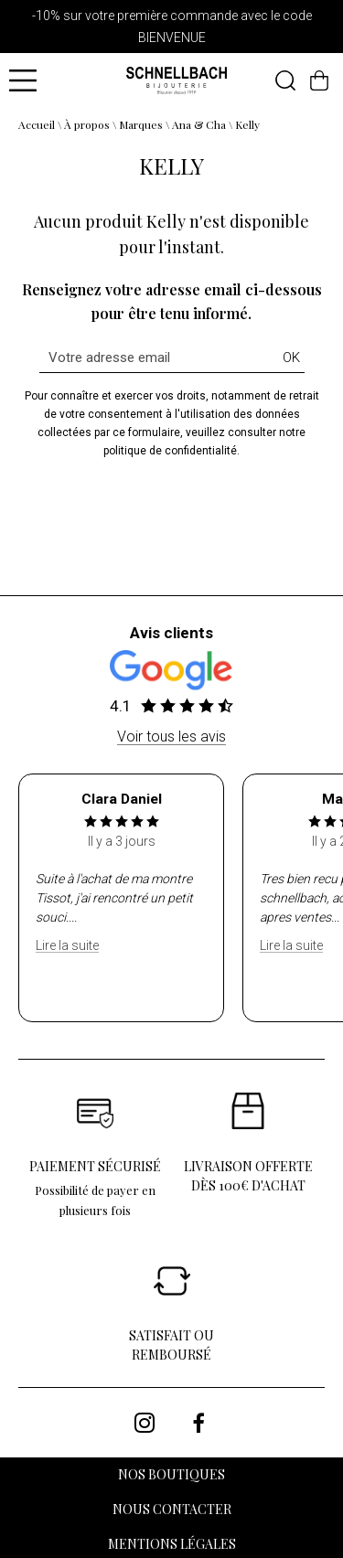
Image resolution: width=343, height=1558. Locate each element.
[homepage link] (176, 81)
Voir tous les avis (171, 736)
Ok (291, 357)
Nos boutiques (171, 1474)
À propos (87, 124)
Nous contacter (172, 1509)
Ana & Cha (199, 124)
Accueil (36, 124)
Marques (141, 124)
